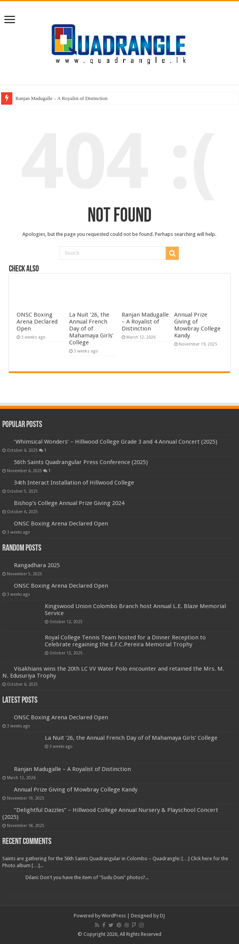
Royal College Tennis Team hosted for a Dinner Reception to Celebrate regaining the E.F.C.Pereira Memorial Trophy (125, 641)
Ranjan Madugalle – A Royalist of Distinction (61, 98)
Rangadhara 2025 (37, 565)
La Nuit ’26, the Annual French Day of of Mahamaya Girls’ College (91, 328)
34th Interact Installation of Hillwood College (74, 482)
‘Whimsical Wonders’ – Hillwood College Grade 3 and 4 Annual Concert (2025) (115, 441)
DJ (162, 916)
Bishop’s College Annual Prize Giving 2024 (69, 503)
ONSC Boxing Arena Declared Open (37, 321)
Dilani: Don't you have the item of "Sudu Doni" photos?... (87, 877)
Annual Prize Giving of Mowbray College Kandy (197, 325)
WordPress (114, 916)
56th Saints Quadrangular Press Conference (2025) (81, 462)
